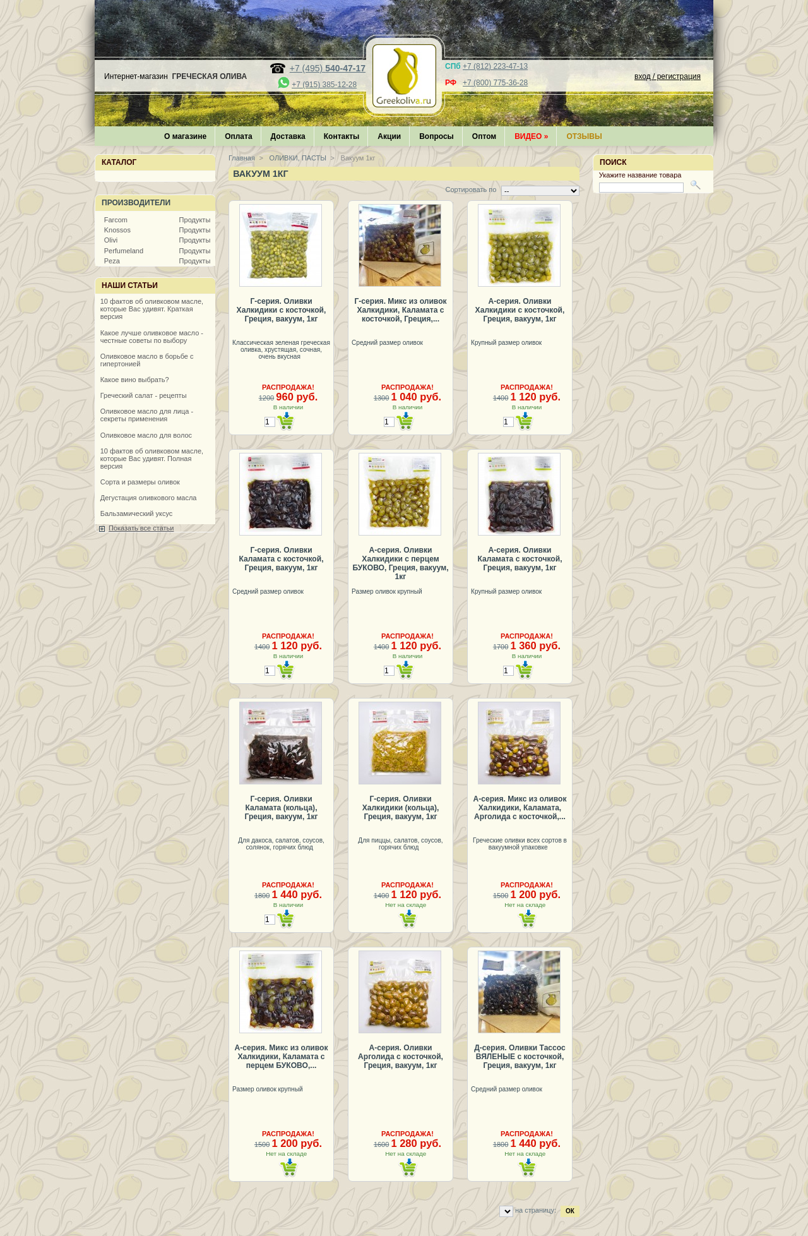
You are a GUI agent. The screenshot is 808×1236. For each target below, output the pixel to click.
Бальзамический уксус (136, 513)
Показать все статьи (141, 528)
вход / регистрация (667, 76)
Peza (112, 261)
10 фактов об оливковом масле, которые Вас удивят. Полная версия (151, 458)
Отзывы (584, 136)
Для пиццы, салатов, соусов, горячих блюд (400, 844)
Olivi (110, 240)
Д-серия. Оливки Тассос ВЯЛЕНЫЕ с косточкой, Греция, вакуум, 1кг (520, 1056)
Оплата (238, 136)
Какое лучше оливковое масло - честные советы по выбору (151, 336)
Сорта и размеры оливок (140, 482)
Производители (136, 202)
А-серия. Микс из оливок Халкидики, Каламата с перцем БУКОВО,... (281, 1056)
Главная (242, 158)
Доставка (288, 136)
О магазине (185, 136)
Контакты (342, 136)
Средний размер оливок (388, 342)
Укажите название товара (640, 175)
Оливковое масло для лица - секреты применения (146, 415)
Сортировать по (470, 189)
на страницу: (535, 1210)
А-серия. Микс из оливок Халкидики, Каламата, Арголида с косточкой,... (519, 808)
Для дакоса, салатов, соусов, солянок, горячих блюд (281, 844)
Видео (531, 136)
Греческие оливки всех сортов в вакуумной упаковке (520, 844)
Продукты (195, 220)
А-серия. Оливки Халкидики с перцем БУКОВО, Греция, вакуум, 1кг (400, 563)
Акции (389, 136)
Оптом (484, 136)
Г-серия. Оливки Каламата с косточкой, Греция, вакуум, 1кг (281, 559)
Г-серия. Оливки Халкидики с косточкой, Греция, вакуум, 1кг (281, 310)
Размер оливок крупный (388, 591)
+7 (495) (327, 68)
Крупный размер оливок (507, 342)
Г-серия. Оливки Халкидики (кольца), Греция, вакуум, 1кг (400, 808)
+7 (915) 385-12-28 (324, 84)
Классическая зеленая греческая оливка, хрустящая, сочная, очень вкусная (281, 349)
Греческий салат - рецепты (143, 395)
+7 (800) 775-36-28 (495, 82)
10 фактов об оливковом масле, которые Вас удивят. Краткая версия (151, 308)
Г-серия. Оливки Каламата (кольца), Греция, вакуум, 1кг (281, 808)
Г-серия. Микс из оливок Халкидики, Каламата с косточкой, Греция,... (400, 310)
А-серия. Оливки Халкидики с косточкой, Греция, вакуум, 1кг (520, 310)
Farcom (116, 220)
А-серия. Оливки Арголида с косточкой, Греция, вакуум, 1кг (400, 1056)
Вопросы (436, 136)
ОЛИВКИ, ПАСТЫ (297, 158)
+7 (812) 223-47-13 (495, 66)
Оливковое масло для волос (146, 435)
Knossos (117, 230)
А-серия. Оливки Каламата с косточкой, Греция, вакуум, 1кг (519, 559)
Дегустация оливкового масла (148, 497)
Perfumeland (123, 251)
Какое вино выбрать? (134, 379)
